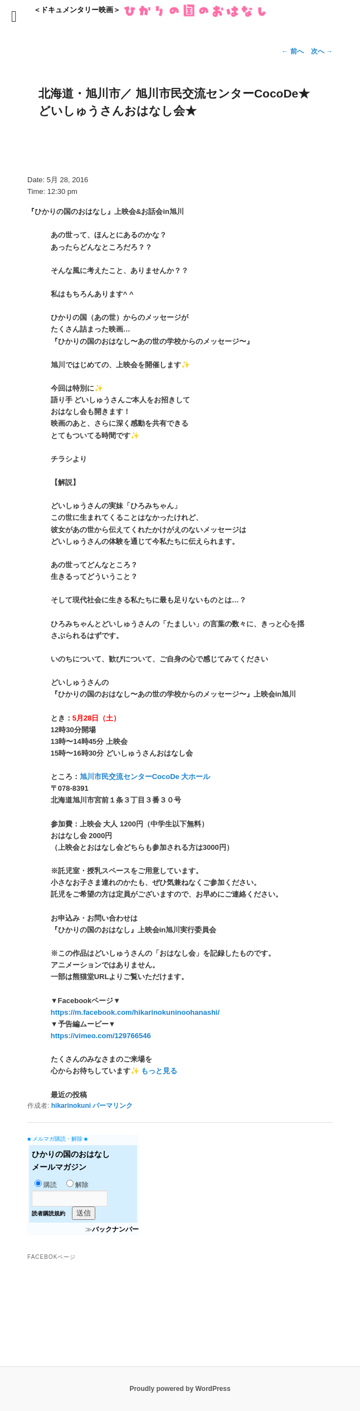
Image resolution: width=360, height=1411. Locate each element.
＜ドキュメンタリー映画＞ (150, 10)
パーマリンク (113, 1106)
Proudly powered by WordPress (179, 1389)
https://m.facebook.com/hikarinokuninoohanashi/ (135, 1012)
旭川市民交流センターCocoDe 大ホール (145, 776)
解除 (77, 1185)
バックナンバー (115, 1229)
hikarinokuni (71, 1106)
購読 (46, 1185)
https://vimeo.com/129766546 (101, 1036)
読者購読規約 (48, 1213)
